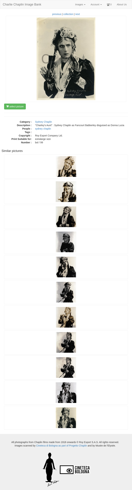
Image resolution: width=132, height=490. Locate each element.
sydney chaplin (43, 128)
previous (56, 14)
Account (96, 4)
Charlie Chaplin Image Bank (22, 4)
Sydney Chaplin (43, 121)
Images (80, 4)
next (77, 14)
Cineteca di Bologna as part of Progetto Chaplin (61, 445)
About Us (122, 4)
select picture (15, 106)
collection (68, 14)
